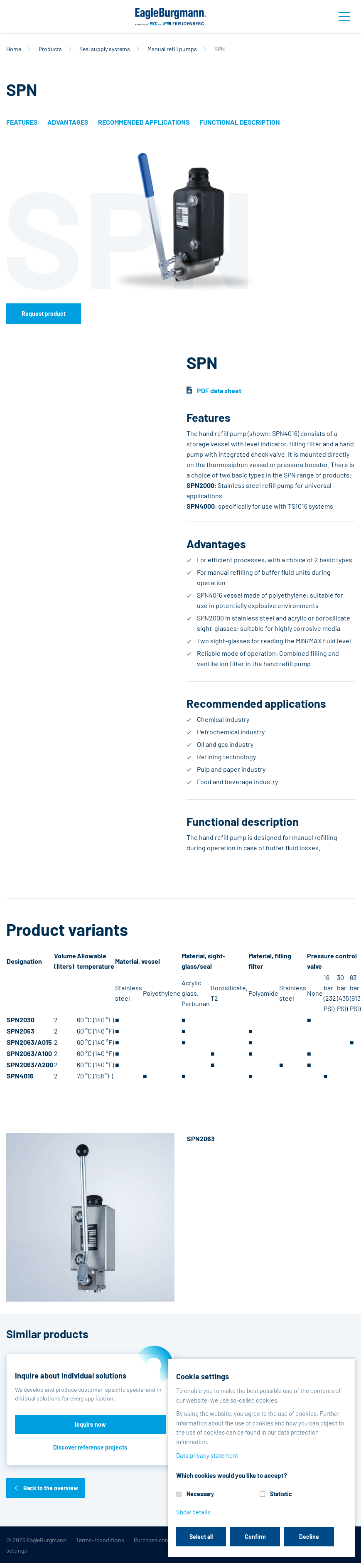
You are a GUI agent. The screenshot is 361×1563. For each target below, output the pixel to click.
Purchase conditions (160, 1539)
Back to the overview (50, 1488)
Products (50, 48)
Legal (271, 1539)
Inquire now (90, 1424)
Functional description (239, 122)
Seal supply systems (104, 48)
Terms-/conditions (100, 1539)
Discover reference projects (90, 1447)
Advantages (67, 122)
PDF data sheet (219, 390)
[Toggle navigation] (344, 16)
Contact (297, 1539)
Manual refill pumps (172, 48)
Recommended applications (144, 122)
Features (22, 122)
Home (13, 48)
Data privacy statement (225, 1539)
